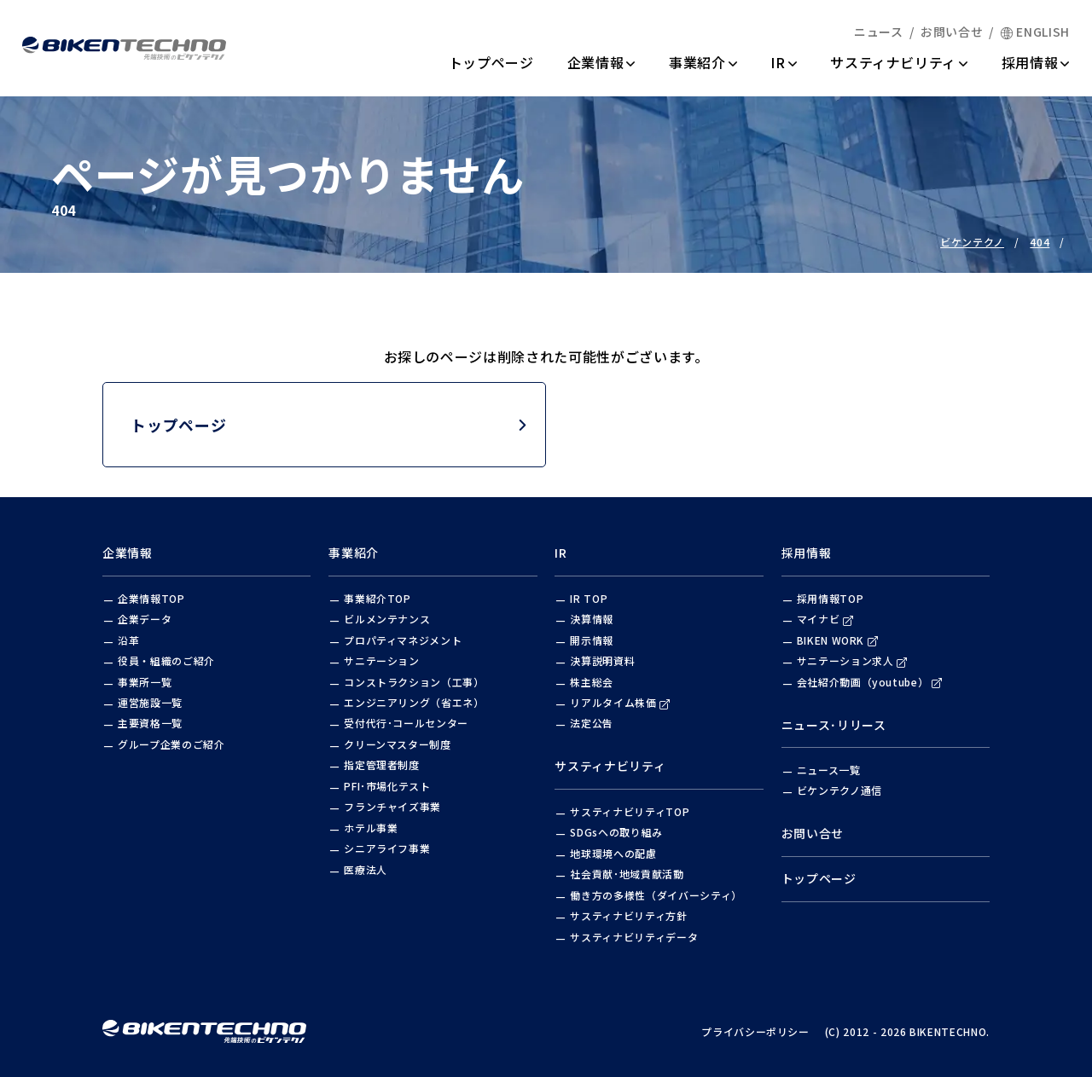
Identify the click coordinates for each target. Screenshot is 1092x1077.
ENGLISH (1035, 31)
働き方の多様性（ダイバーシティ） (655, 895)
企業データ (144, 618)
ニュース (878, 31)
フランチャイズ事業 (392, 806)
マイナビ (825, 618)
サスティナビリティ (899, 62)
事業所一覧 (144, 682)
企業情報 (601, 62)
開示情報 (591, 640)
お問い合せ (952, 31)
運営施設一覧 (150, 702)
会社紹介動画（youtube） (870, 682)
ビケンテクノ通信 (839, 790)
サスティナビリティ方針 (628, 915)
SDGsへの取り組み (616, 832)
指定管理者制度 (382, 764)
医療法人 (365, 869)
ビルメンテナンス (387, 618)
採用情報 (1036, 62)
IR (783, 62)
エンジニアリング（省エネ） (414, 702)
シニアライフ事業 (387, 848)
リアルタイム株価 (620, 702)
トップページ (491, 62)
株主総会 (591, 682)
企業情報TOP (151, 598)
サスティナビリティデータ (634, 936)
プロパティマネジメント (403, 640)
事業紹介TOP (377, 598)
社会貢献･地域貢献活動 (626, 873)
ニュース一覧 (829, 769)
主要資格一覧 (150, 722)
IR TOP (588, 598)
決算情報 (591, 618)
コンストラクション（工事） (414, 682)
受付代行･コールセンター (406, 722)
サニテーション (382, 660)
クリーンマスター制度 (397, 744)
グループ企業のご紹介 (171, 744)
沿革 (128, 640)
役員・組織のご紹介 (166, 660)
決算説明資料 (602, 660)
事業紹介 (703, 62)
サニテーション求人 (852, 660)
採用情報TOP (830, 598)
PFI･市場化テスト (387, 786)
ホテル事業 (371, 827)
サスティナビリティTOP (629, 811)
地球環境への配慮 (613, 853)
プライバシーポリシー (755, 1031)
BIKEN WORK (838, 640)
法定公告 (591, 722)
